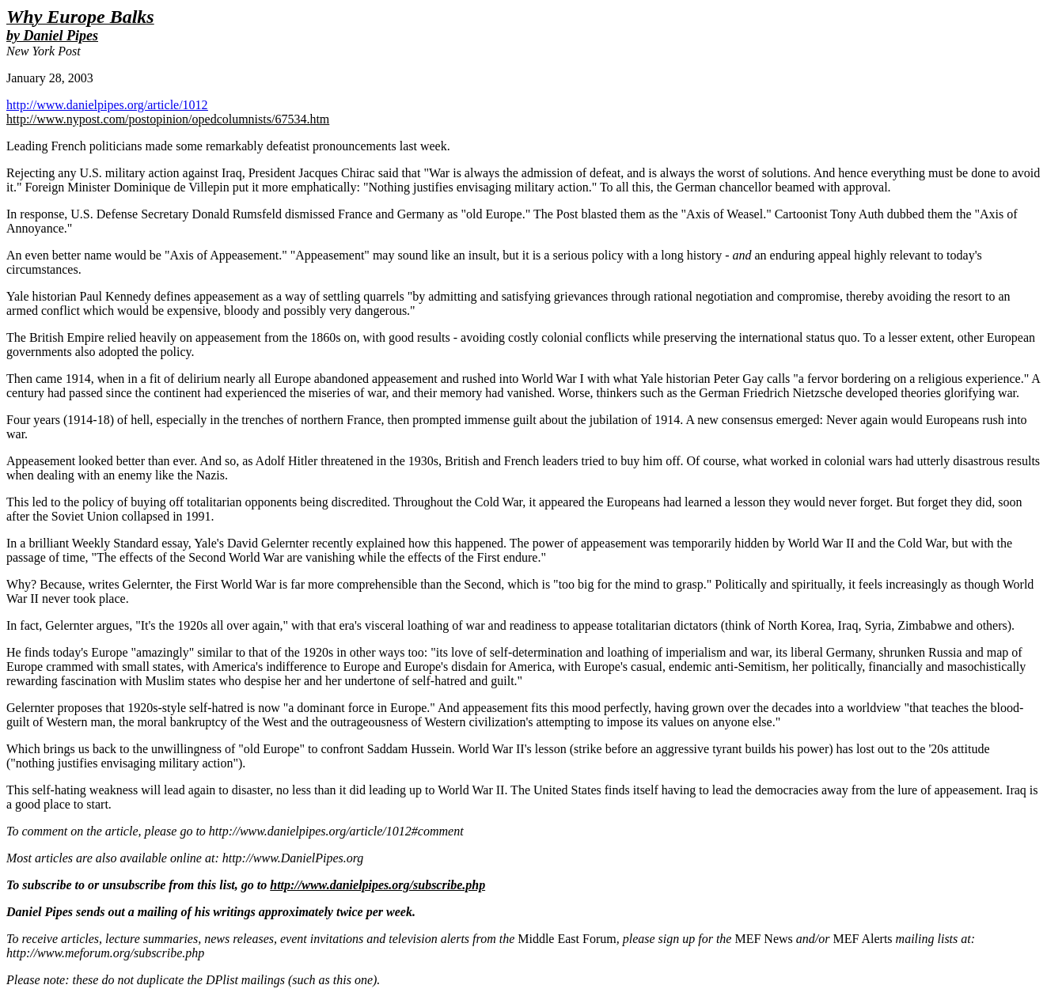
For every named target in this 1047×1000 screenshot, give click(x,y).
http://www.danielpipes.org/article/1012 (107, 105)
